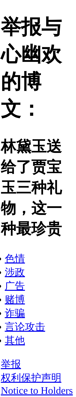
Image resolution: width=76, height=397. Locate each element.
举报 (11, 364)
